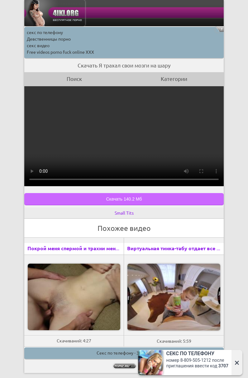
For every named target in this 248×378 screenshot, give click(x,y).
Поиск (74, 79)
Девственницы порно (49, 39)
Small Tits (124, 213)
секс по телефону (45, 32)
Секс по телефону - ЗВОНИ (124, 353)
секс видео (38, 45)
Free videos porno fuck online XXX (60, 52)
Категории (174, 79)
